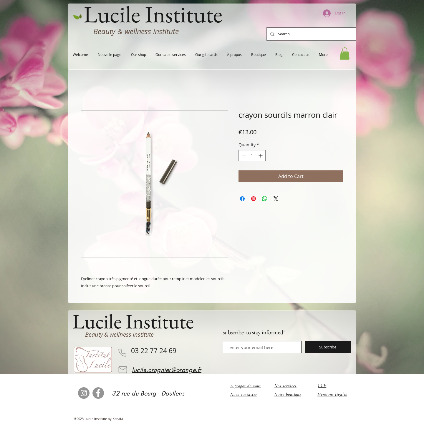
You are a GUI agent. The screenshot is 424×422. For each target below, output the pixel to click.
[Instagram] (84, 393)
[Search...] (311, 34)
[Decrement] (243, 155)
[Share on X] (275, 198)
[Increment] (261, 155)
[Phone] (122, 352)
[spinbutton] (252, 155)
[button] (344, 53)
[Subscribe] (328, 347)
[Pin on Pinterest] (253, 198)
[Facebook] (98, 393)
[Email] (123, 370)
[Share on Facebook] (242, 198)
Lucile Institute (133, 321)
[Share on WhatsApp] (264, 198)
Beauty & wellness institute (136, 31)
